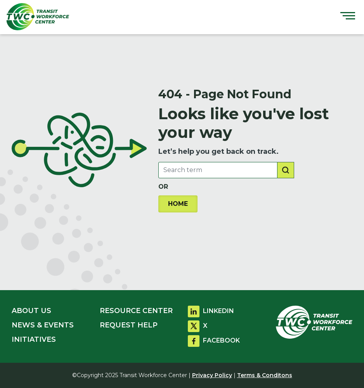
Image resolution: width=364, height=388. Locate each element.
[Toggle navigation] (347, 16)
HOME (178, 203)
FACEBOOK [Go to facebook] (214, 340)
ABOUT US (31, 310)
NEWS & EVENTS (43, 325)
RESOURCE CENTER (136, 310)
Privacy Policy (212, 375)
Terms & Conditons (264, 375)
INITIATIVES (34, 339)
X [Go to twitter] (197, 325)
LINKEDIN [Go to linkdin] (211, 311)
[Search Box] (217, 170)
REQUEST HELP (129, 325)
